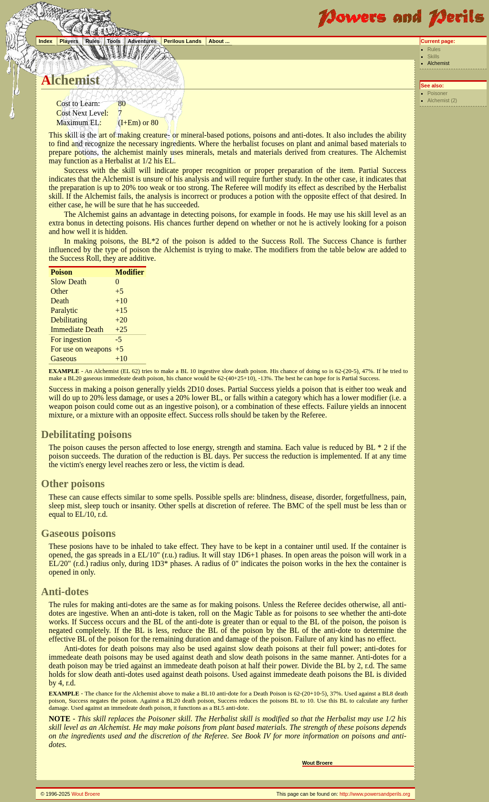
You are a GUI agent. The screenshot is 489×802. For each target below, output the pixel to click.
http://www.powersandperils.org (375, 794)
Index (46, 41)
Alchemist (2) (442, 100)
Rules (433, 49)
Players (69, 41)
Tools (114, 41)
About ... (219, 41)
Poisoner (437, 93)
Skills (433, 56)
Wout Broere (317, 763)
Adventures (142, 41)
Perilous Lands (183, 41)
